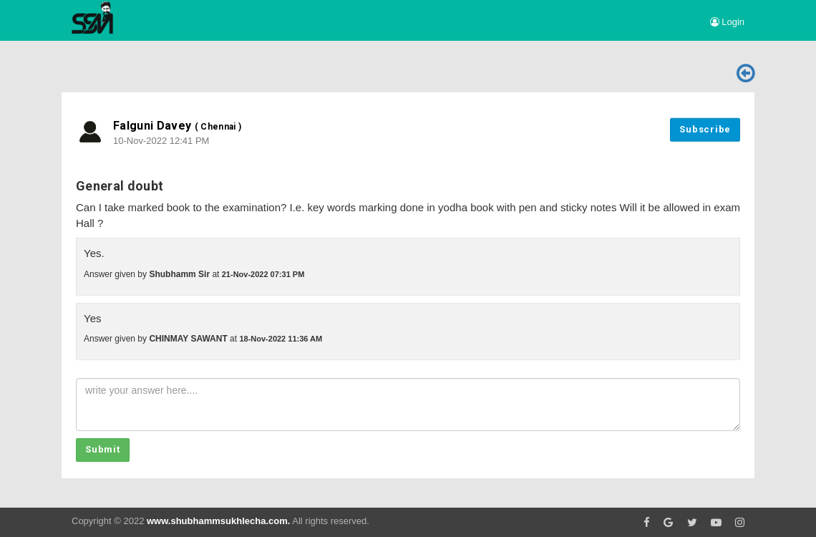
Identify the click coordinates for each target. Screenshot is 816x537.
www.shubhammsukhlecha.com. (218, 521)
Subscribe (705, 129)
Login (727, 21)
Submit (102, 449)
